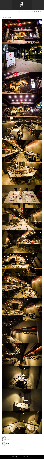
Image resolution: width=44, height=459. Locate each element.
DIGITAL (9, 15)
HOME (19, 11)
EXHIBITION (23, 15)
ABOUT (22, 11)
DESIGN (6, 15)
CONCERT (19, 15)
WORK (24, 11)
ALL (3, 15)
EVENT (12, 15)
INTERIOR (16, 15)
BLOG (27, 11)
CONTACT (30, 11)
